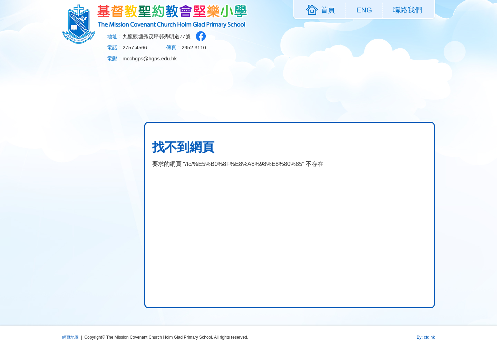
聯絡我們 (407, 10)
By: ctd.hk (426, 337)
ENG (364, 10)
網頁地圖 (70, 337)
